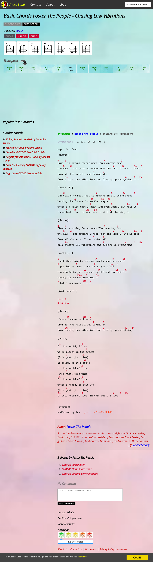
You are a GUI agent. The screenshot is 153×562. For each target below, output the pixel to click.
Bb (34, 68)
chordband (63, 134)
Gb (131, 68)
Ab (10, 68)
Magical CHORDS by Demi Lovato (24, 147)
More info (87, 556)
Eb (95, 68)
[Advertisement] (103, 104)
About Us (62, 549)
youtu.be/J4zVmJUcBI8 (98, 412)
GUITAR (9, 36)
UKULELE (22, 36)
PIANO (34, 36)
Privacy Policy (107, 549)
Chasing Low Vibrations (118, 134)
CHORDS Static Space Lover (77, 469)
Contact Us (76, 549)
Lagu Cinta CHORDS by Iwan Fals (24, 173)
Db (70, 68)
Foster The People (86, 134)
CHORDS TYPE (12, 24)
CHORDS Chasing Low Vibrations (80, 473)
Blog (63, 4)
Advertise (122, 549)
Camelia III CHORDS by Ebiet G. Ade (25, 152)
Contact (35, 4)
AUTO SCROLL (31, 24)
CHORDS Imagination (73, 464)
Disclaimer (91, 549)
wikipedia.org (141, 445)
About (51, 4)
